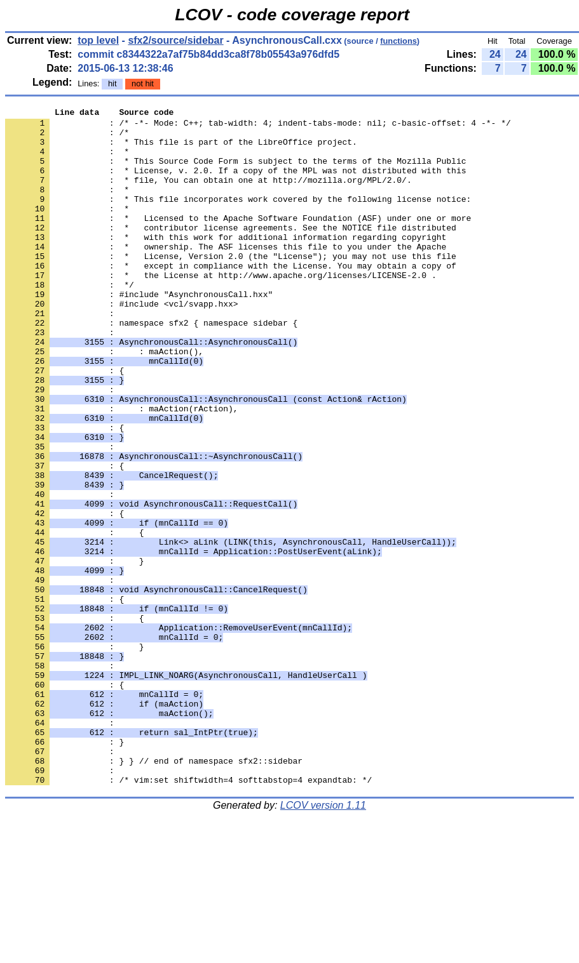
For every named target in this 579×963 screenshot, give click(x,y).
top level (98, 40)
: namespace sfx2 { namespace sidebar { (151, 366)
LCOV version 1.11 (323, 940)
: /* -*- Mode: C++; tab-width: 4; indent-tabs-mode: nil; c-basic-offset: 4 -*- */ (258, 126)
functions (398, 41)
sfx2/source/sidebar (175, 40)
